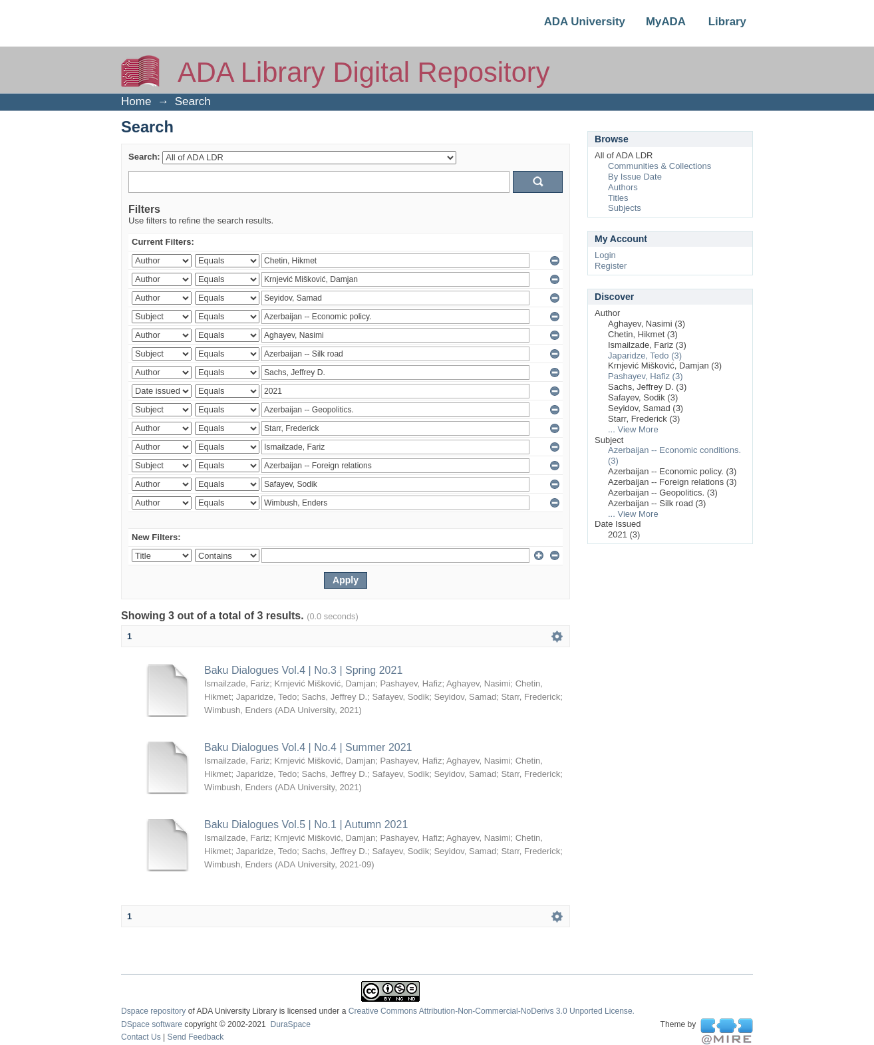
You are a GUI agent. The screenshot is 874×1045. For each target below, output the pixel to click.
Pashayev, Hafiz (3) (645, 376)
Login (605, 255)
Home (136, 101)
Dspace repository (153, 1011)
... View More (633, 429)
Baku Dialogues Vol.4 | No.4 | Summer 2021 (308, 747)
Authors (623, 187)
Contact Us (141, 1037)
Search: (144, 157)
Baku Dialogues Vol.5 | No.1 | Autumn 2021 (306, 824)
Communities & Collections (659, 166)
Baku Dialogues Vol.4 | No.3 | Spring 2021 (303, 670)
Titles (618, 198)
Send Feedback (196, 1037)
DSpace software (151, 1024)
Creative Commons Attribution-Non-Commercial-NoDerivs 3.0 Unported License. (492, 1011)
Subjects (624, 208)
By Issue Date (635, 177)
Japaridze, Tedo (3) (645, 356)
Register (611, 266)
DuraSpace (290, 1024)
